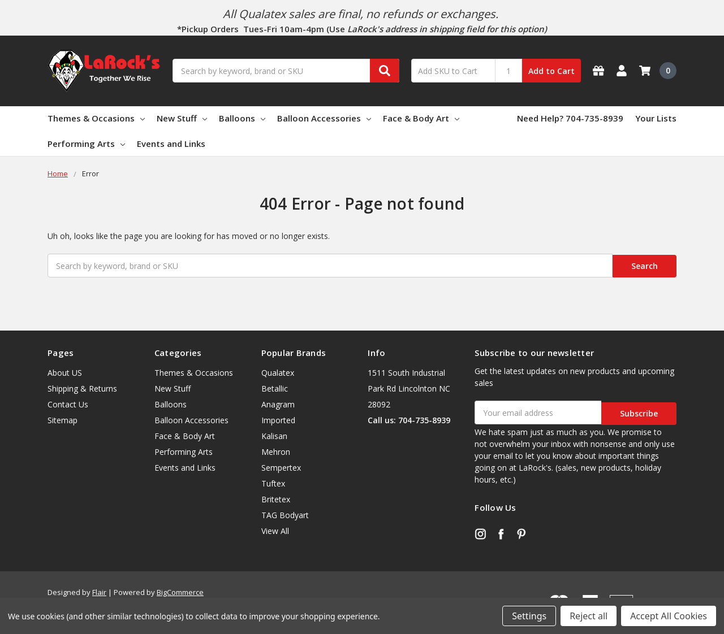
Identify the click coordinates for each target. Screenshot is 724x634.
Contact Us (68, 403)
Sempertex (281, 466)
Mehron (275, 450)
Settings (529, 616)
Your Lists (655, 118)
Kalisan (274, 434)
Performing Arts (86, 143)
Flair (99, 589)
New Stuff (182, 118)
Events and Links (171, 143)
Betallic (274, 387)
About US (65, 371)
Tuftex (273, 482)
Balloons (242, 118)
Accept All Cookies (668, 616)
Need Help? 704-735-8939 (570, 118)
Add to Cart (551, 71)
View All (275, 529)
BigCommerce (180, 589)
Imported (278, 419)
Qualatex (277, 371)
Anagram (278, 403)
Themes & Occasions (96, 118)
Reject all (588, 616)
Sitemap (62, 419)
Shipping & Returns (82, 387)
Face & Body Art (421, 118)
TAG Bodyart (285, 514)
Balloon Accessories (324, 118)
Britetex (275, 498)
